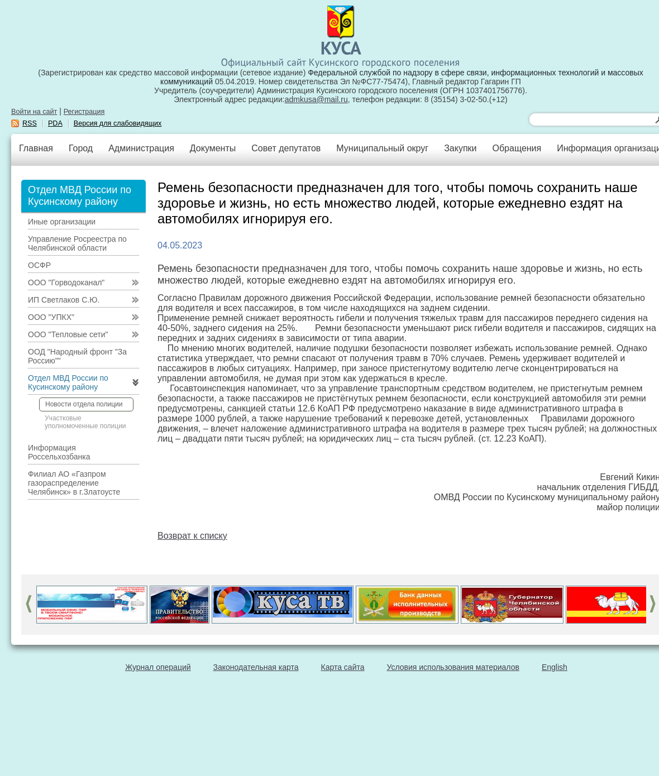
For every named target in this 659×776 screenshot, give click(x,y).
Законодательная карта (256, 667)
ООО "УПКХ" (51, 317)
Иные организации (61, 221)
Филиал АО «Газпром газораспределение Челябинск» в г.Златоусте (74, 483)
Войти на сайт (34, 112)
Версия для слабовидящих (118, 123)
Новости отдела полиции (83, 404)
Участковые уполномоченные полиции (85, 422)
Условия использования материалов (453, 667)
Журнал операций (157, 667)
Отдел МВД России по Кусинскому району (68, 382)
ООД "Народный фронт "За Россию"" (77, 356)
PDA (55, 123)
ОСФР (39, 265)
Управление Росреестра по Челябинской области (77, 243)
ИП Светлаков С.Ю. (63, 299)
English (554, 667)
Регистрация (84, 112)
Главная (36, 148)
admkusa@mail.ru (316, 99)
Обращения (516, 148)
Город (81, 148)
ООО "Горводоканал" (66, 282)
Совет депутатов (286, 148)
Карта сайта (343, 667)
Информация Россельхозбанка (59, 452)
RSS (29, 123)
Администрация (141, 148)
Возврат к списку (192, 535)
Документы (213, 148)
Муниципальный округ (382, 148)
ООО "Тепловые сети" (68, 334)
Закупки (460, 148)
